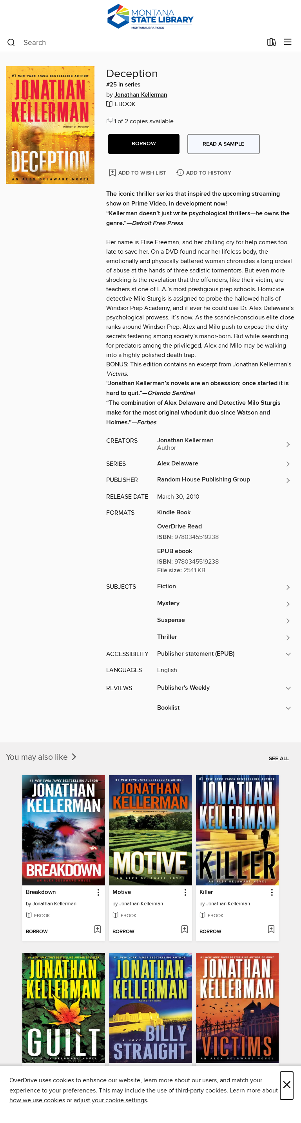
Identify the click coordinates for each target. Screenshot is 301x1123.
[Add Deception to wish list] (138, 172)
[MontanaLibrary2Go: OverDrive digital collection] (150, 16)
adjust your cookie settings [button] (110, 1100)
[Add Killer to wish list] (271, 930)
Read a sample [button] (223, 144)
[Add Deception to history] (204, 173)
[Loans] (272, 43)
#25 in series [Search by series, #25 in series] (123, 84)
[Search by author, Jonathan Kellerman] (224, 444)
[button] (144, 144)
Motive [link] (121, 892)
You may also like (42, 757)
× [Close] (287, 1086)
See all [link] (279, 758)
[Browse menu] (288, 42)
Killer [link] (206, 892)
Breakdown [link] (41, 892)
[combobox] (134, 42)
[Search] (11, 42)
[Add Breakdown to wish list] (97, 930)
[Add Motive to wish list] (184, 930)
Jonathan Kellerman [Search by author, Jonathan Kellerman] (140, 95)
